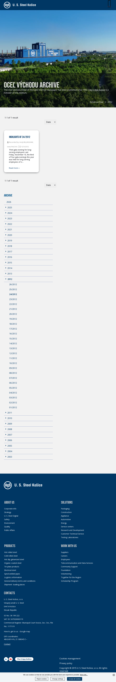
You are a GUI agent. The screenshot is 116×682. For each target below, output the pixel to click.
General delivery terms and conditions (19, 581)
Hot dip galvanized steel (14, 559)
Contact (7, 644)
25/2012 (13, 289)
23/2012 (13, 299)
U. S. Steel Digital (11, 516)
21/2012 (13, 309)
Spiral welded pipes (12, 574)
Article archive (96, 102)
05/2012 (13, 387)
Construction (66, 512)
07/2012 (13, 378)
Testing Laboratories (69, 537)
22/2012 (13, 304)
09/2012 (13, 368)
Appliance (65, 516)
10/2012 (13, 363)
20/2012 (13, 314)
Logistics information (13, 577)
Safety (6, 519)
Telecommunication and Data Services (77, 563)
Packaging (65, 508)
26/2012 (13, 284)
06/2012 (13, 382)
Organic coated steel (12, 563)
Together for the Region (71, 577)
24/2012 (13, 294)
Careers (64, 556)
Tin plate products (11, 566)
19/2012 (13, 318)
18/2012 (13, 323)
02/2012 (13, 402)
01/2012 (13, 407)
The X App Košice (24, 659)
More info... (84, 675)
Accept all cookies (74, 679)
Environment (9, 523)
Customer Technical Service (72, 534)
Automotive (66, 519)
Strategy (7, 512)
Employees (65, 559)
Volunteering (66, 574)
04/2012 (13, 392)
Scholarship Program (69, 581)
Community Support (69, 566)
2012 (110, 102)
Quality (7, 526)
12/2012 (13, 353)
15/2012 (13, 338)
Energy (64, 523)
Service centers (67, 526)
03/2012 (13, 397)
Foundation (65, 570)
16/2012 (13, 333)
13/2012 (13, 348)
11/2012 (13, 358)
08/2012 (13, 373)
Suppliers (64, 552)
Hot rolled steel (10, 552)
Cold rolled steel (11, 556)
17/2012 (13, 328)
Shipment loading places (14, 584)
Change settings (57, 679)
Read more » (14, 168)
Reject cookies (42, 679)
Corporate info (10, 508)
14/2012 (13, 343)
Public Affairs (9, 530)
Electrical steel (10, 570)
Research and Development (72, 530)
